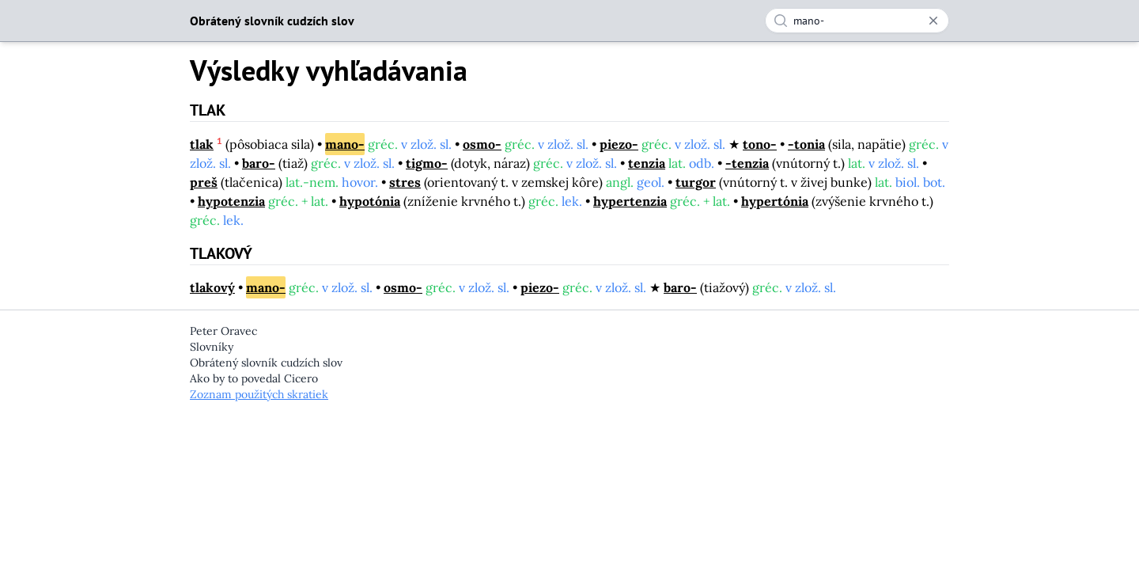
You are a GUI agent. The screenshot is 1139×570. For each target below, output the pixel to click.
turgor (695, 182)
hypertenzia (630, 201)
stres (405, 182)
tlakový (212, 287)
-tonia (806, 144)
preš (204, 182)
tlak (202, 144)
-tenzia (747, 163)
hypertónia (774, 201)
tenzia (646, 163)
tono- (760, 144)
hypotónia (369, 201)
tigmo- (427, 163)
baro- (258, 163)
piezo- (619, 144)
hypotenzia (231, 201)
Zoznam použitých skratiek (259, 394)
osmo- (482, 144)
